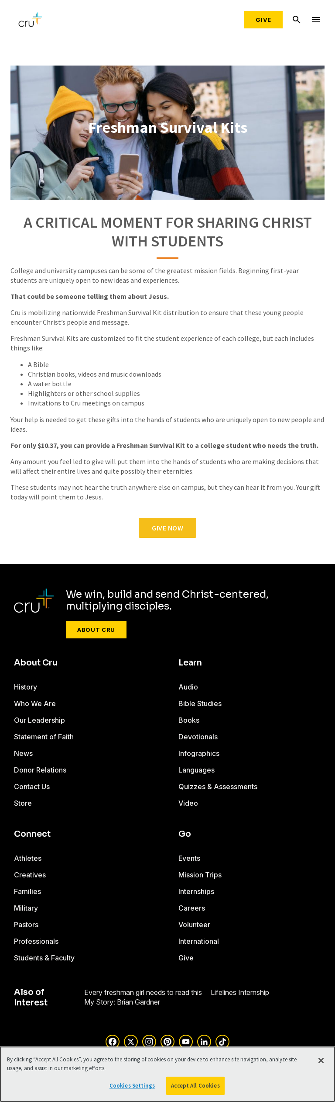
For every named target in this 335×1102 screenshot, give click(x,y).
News (23, 753)
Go (184, 834)
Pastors (26, 924)
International (198, 941)
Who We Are (35, 703)
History (25, 687)
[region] (167, 1074)
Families (27, 891)
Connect (32, 834)
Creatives (30, 874)
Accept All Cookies (195, 1085)
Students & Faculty (44, 957)
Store (23, 803)
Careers (191, 908)
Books (188, 720)
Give (263, 19)
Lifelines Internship (240, 992)
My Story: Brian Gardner (122, 1002)
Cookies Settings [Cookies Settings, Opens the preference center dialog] (132, 1085)
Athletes (27, 858)
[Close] (321, 1060)
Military (26, 908)
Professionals (36, 941)
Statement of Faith (44, 736)
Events (189, 858)
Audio (188, 687)
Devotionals (198, 736)
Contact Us (32, 786)
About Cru (96, 629)
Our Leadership (39, 720)
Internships (196, 891)
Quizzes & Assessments (217, 786)
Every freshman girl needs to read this (143, 992)
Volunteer (194, 924)
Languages (196, 770)
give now (167, 527)
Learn (190, 663)
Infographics (198, 753)
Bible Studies (200, 703)
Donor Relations (40, 770)
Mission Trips (200, 874)
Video (188, 803)
